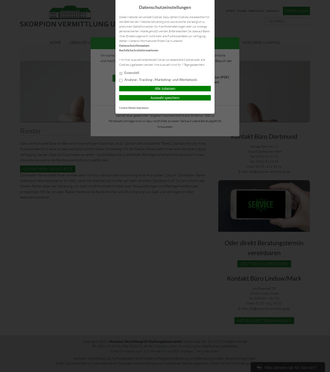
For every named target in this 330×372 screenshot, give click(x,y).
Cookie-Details (127, 107)
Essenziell (129, 73)
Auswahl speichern (165, 98)
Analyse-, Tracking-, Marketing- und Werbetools (158, 80)
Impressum (142, 107)
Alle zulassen (165, 89)
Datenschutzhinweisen (134, 45)
